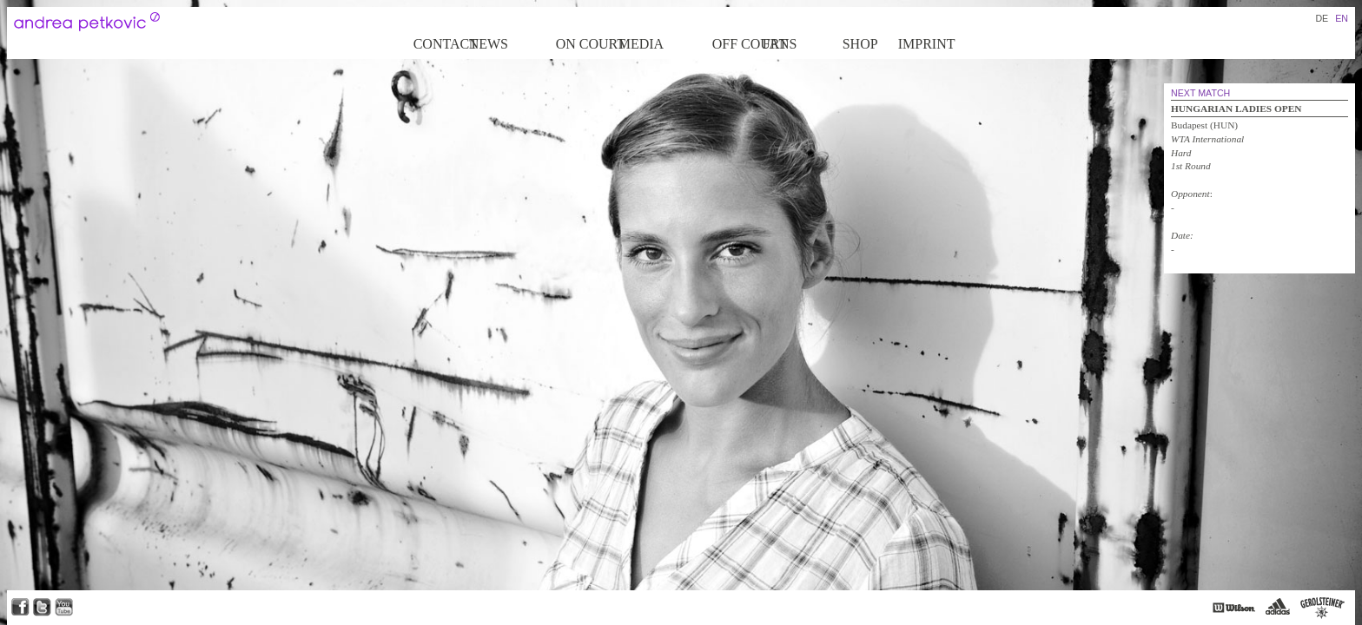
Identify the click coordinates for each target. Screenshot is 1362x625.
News (488, 43)
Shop (860, 43)
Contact (439, 43)
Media (641, 43)
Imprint (926, 43)
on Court (586, 43)
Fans (780, 43)
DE (1321, 18)
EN (1341, 18)
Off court (736, 43)
